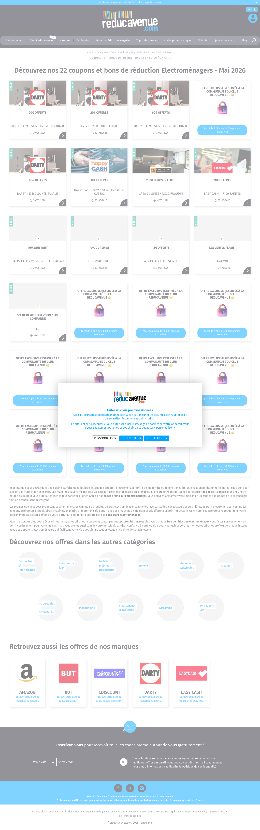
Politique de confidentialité (121, 445)
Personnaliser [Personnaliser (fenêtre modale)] (105, 438)
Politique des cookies (141, 445)
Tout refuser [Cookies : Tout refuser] (131, 438)
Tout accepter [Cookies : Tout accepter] (156, 438)
